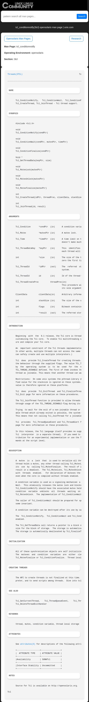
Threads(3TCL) (14, 74)
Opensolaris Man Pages (18, 38)
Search (81, 16)
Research (76, 38)
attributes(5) (27, 644)
